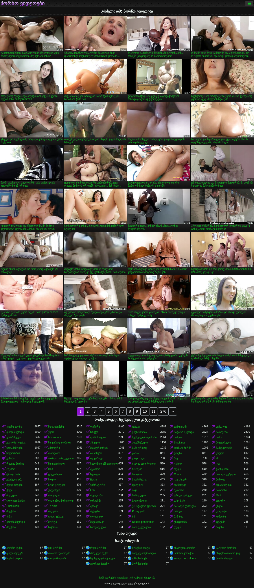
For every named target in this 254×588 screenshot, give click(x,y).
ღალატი (221, 511)
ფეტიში (220, 521)
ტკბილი (95, 469)
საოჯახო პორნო (226, 547)
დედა (177, 469)
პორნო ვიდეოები (22, 3)
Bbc (50, 469)
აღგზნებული (140, 442)
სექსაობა (221, 426)
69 (133, 516)
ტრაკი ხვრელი (183, 495)
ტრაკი (136, 426)
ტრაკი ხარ (13, 474)
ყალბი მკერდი (15, 521)
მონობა (220, 479)
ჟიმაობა (221, 516)
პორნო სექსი (14, 547)
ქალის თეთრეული (144, 463)
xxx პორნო (55, 547)
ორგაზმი (95, 500)
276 (163, 411)
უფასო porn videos (185, 558)
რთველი (53, 495)
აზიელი (95, 442)
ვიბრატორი (97, 484)
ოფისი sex (96, 516)
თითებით (54, 453)
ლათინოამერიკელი (61, 500)
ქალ (9, 490)
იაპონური (96, 453)
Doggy (94, 432)
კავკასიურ (180, 479)
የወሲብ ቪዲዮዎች (57, 558)
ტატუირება (55, 474)
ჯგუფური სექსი (15, 500)
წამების (178, 516)
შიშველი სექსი (99, 553)
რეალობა (96, 495)
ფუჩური (95, 426)
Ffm (92, 490)
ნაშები (178, 437)
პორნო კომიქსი (183, 553)
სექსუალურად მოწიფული (146, 437)
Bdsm (93, 479)
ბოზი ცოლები (56, 484)
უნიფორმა (180, 521)
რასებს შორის (15, 463)
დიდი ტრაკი (56, 516)
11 (154, 411)
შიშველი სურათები (144, 553)
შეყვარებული (56, 463)
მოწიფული (139, 495)
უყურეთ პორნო (99, 563)
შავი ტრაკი (97, 521)
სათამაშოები (14, 447)
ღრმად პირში (182, 447)
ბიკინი (220, 527)
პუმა (9, 516)
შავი (176, 458)
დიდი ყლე (138, 458)
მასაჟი (178, 511)
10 (145, 411)
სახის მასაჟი (139, 479)
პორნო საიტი (224, 558)
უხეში (219, 506)
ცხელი (220, 453)
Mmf (218, 495)
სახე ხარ (179, 500)
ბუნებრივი (96, 458)
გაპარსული (13, 437)
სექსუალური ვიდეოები (104, 558)
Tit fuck (52, 506)
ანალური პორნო (184, 547)
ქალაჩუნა (54, 490)
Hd (217, 458)
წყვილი (95, 474)
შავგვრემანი (56, 426)
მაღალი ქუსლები (184, 506)
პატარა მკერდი (183, 432)
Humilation (12, 506)
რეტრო (220, 500)
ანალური (54, 447)
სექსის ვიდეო (14, 558)
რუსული (11, 495)
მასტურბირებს (99, 447)
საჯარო (52, 527)
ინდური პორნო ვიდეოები (230, 553)
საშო (219, 437)
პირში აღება (14, 426)
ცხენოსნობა (139, 432)
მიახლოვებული (226, 474)
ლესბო (10, 469)
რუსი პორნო (98, 547)
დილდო (137, 484)
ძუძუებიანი (180, 426)
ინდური (53, 511)
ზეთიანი (179, 490)
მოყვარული (223, 442)
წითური (137, 474)
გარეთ (178, 463)
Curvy (177, 474)
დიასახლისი (224, 484)
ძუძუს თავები (14, 484)
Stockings (179, 442)
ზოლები (137, 469)
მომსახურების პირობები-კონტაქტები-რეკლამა (127, 577)
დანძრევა (180, 484)
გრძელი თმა (14, 479)
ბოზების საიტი (141, 547)
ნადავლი (222, 432)
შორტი (52, 521)
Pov (218, 463)
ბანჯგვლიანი (224, 447)
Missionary (54, 437)
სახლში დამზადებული (104, 463)
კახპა (135, 453)
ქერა (51, 432)
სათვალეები (98, 527)
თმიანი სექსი (140, 558)
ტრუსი (178, 453)
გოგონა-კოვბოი (16, 442)
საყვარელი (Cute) (59, 442)
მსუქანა (11, 511)
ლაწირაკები (98, 437)
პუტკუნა (95, 511)
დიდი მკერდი (15, 432)
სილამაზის (13, 453)
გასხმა (10, 458)
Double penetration (143, 521)
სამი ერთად (139, 447)
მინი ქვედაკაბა (141, 527)
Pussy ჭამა (138, 511)
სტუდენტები (139, 500)
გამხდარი (222, 469)
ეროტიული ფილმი (144, 506)
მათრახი (221, 490)
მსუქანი (11, 527)
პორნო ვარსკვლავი (60, 458)
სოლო (52, 479)
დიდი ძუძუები (14, 553)
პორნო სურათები (59, 553)
